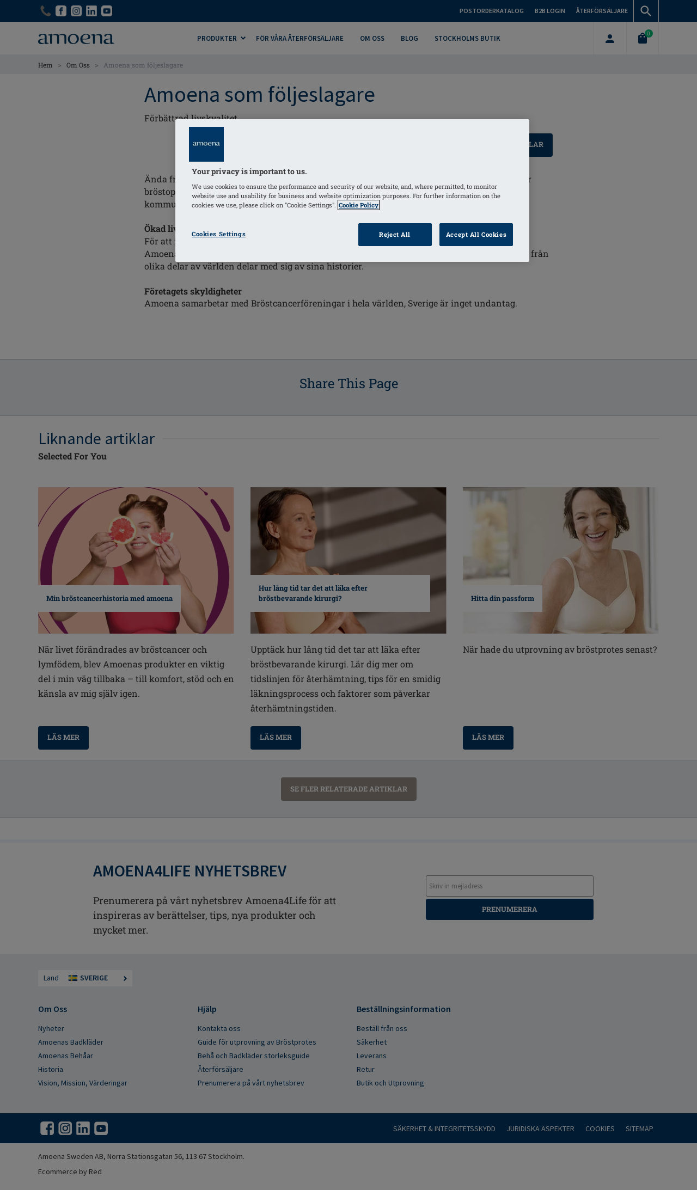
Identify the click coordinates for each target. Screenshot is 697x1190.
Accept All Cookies (476, 234)
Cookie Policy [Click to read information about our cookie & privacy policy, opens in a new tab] (358, 205)
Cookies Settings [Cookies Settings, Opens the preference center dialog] (219, 234)
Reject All (395, 234)
